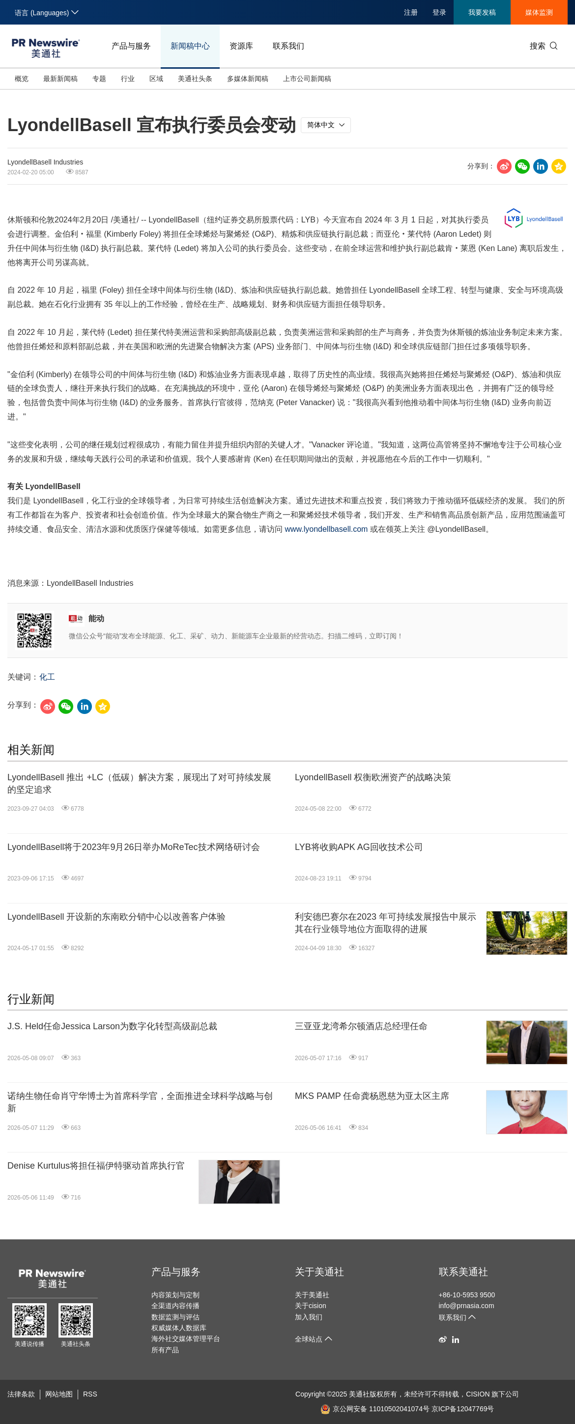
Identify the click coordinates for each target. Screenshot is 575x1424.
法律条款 (21, 1394)
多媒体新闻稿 (247, 78)
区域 (156, 78)
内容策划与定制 (175, 1295)
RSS (90, 1394)
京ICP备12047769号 (462, 1409)
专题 (99, 78)
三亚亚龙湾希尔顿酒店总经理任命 (361, 1026)
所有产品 (165, 1350)
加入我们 (308, 1317)
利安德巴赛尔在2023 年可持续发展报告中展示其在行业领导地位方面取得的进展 (385, 923)
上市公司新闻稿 (307, 78)
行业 (128, 78)
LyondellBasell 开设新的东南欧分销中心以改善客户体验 (116, 917)
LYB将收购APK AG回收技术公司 (359, 847)
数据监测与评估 (175, 1317)
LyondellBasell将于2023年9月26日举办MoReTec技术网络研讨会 (133, 847)
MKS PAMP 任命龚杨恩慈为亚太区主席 (372, 1096)
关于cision (310, 1306)
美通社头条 (195, 78)
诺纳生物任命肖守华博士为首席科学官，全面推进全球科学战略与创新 (140, 1102)
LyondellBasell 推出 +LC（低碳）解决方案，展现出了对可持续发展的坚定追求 (139, 783)
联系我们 (288, 46)
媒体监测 (539, 12)
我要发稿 (482, 12)
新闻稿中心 (190, 46)
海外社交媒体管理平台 (185, 1338)
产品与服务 (131, 46)
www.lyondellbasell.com (326, 529)
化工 (47, 677)
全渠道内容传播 (175, 1306)
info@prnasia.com (466, 1306)
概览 (22, 78)
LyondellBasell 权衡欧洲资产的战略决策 (373, 777)
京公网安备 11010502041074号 (375, 1409)
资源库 (241, 46)
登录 (439, 12)
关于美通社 (319, 1271)
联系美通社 (463, 1271)
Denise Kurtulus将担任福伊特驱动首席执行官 (96, 1166)
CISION (477, 1394)
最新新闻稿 (60, 78)
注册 (411, 12)
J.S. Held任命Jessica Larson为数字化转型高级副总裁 (112, 1026)
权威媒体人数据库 (178, 1328)
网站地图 (59, 1394)
